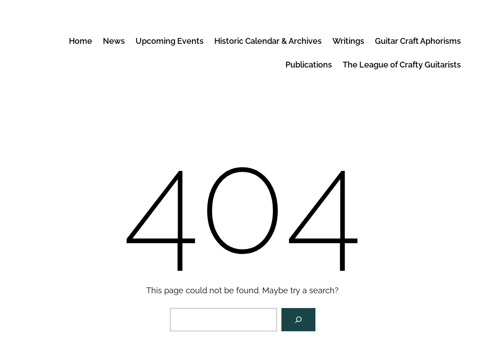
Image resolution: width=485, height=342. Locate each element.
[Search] (298, 319)
